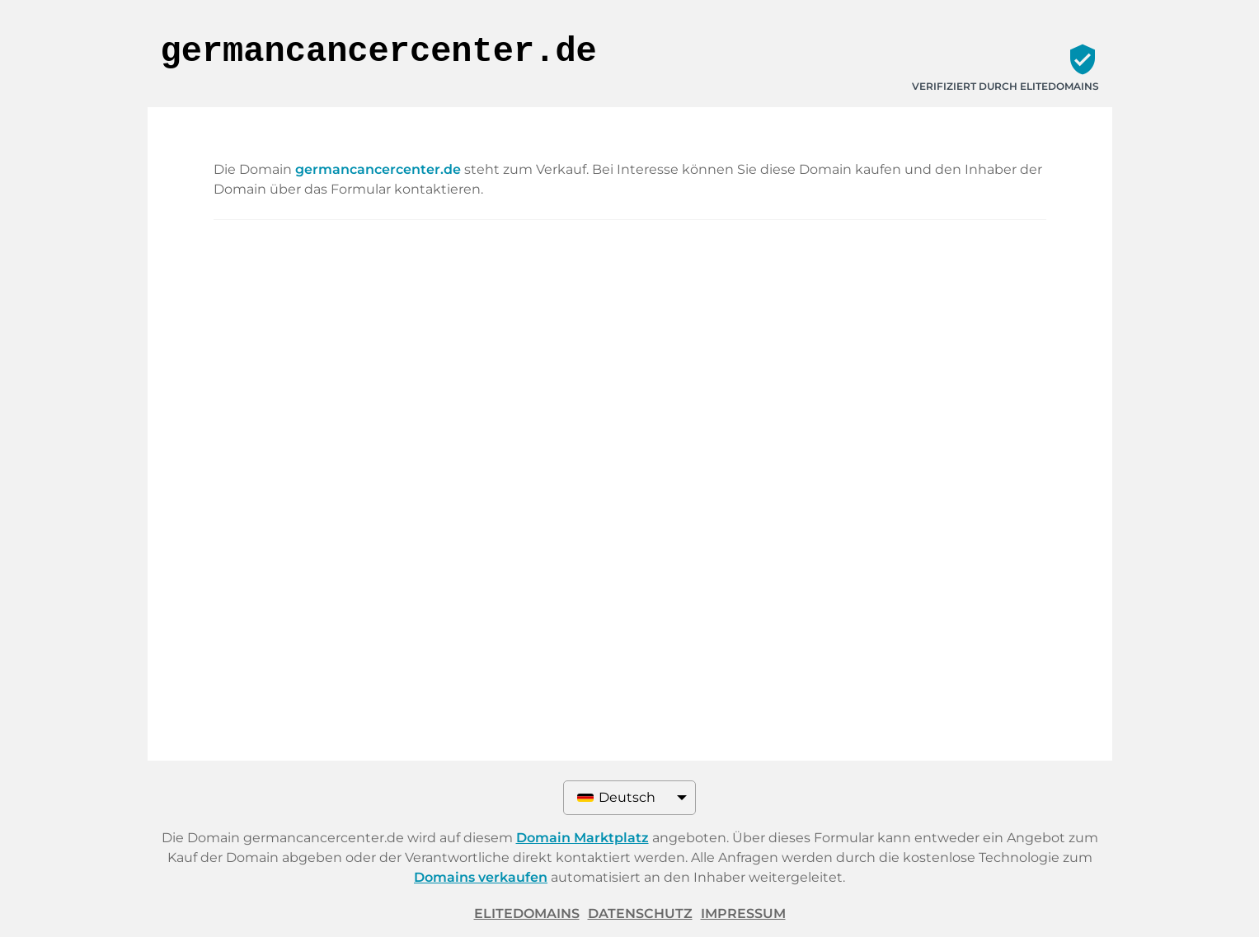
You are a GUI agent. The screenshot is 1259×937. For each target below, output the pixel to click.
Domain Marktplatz (582, 838)
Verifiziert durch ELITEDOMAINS (1005, 86)
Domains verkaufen (480, 877)
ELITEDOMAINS (527, 913)
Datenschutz (640, 913)
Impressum (743, 913)
